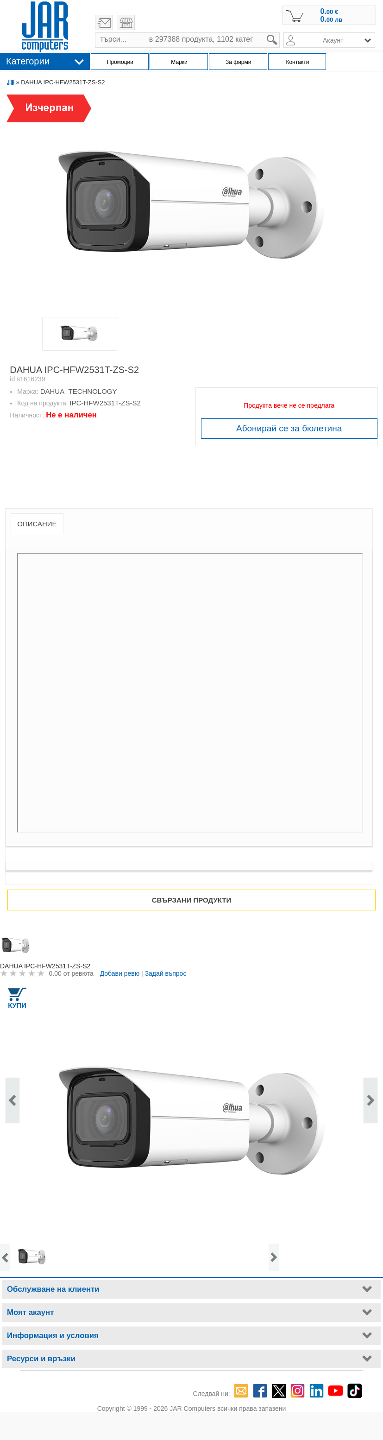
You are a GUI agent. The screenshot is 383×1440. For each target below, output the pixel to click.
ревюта (82, 973)
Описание (37, 524)
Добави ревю (120, 973)
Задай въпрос (166, 973)
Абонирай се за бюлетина (289, 428)
